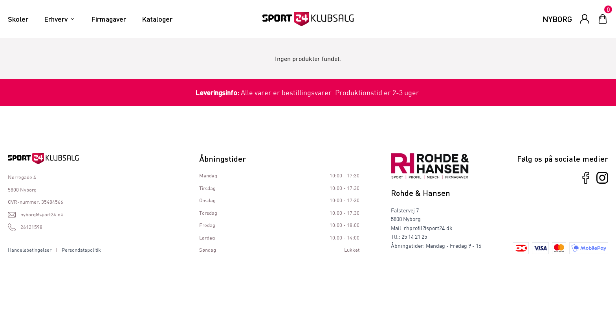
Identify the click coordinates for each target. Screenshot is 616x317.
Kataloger (157, 19)
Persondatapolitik (81, 250)
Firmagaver (108, 19)
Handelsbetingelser (29, 250)
